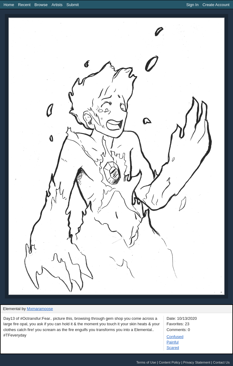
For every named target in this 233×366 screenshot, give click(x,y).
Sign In (192, 4)
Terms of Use (146, 362)
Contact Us (221, 362)
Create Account (215, 4)
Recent (24, 4)
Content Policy (169, 362)
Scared (173, 347)
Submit (72, 4)
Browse (41, 4)
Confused (175, 336)
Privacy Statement (197, 362)
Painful (173, 342)
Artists (57, 4)
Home (9, 4)
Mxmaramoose (40, 308)
